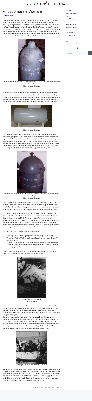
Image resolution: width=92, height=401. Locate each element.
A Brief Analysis (71, 13)
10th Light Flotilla (75, 27)
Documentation (75, 36)
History (75, 16)
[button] (80, 16)
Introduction (69, 10)
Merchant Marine (71, 24)
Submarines (75, 32)
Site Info (75, 41)
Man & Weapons (75, 19)
